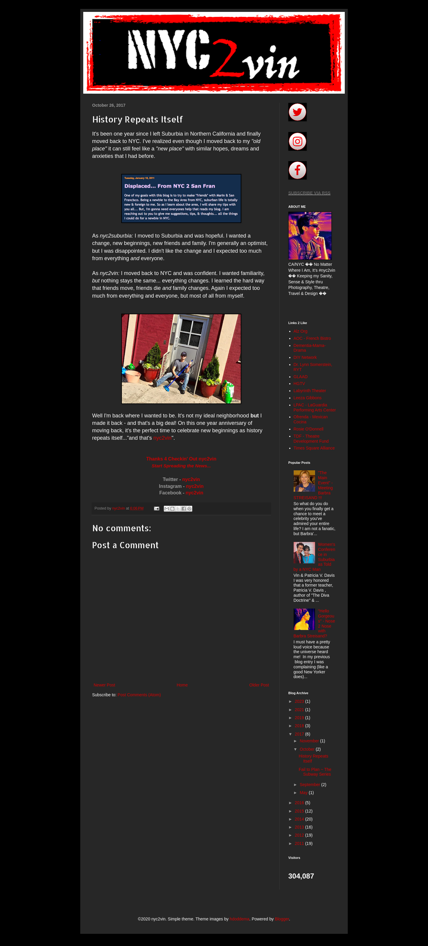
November (310, 740)
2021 (300, 709)
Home (182, 685)
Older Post (259, 685)
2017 (300, 734)
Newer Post (104, 685)
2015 (300, 811)
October (308, 749)
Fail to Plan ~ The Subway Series (315, 772)
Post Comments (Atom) (139, 694)
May (304, 792)
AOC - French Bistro (312, 338)
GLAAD (301, 376)
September (310, 784)
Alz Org (301, 331)
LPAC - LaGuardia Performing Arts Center (315, 407)
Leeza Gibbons (308, 397)
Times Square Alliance (314, 448)
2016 (300, 802)
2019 (300, 717)
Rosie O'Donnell (309, 429)
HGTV (299, 383)
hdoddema (239, 919)
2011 (300, 843)
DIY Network (305, 357)
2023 (300, 701)
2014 (300, 819)
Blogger (282, 919)
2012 (300, 835)
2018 (300, 725)
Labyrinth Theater (310, 390)
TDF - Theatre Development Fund (311, 439)
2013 (300, 827)
